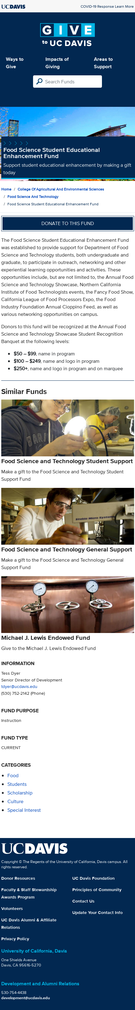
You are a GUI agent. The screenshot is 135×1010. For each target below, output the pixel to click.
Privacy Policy (15, 939)
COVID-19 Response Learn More (107, 6)
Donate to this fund (67, 223)
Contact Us (83, 901)
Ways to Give (14, 63)
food (13, 775)
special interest (24, 810)
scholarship (19, 792)
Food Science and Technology (32, 196)
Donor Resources (18, 878)
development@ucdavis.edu (25, 998)
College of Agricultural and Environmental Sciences (61, 189)
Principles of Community (96, 889)
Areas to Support (103, 63)
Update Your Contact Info (97, 912)
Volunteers (12, 908)
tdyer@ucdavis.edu (19, 686)
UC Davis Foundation (93, 878)
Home (6, 189)
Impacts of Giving (57, 63)
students (17, 784)
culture (15, 801)
